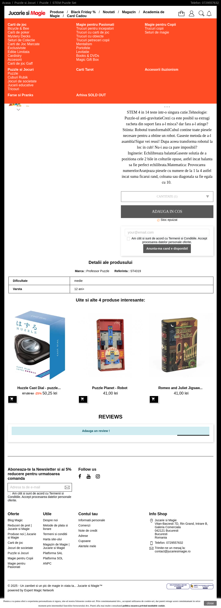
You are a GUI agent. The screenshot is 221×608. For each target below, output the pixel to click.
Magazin (129, 12)
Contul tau (88, 514)
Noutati (109, 12)
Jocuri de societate (20, 548)
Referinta (121, 271)
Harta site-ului (52, 539)
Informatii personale (91, 520)
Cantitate (165, 196)
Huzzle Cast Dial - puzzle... (39, 388)
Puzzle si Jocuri (18, 553)
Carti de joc (15, 542)
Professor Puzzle (97, 271)
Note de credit (87, 530)
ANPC (47, 563)
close (210, 603)
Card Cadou (77, 16)
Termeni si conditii (55, 534)
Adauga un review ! (96, 431)
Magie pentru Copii (20, 558)
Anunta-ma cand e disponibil (167, 248)
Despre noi (50, 520)
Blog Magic (15, 520)
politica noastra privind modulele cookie (144, 605)
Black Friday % (83, 12)
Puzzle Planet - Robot (109, 388)
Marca (79, 271)
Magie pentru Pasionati (16, 565)
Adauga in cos (167, 211)
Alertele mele (87, 546)
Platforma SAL (53, 553)
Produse (57, 12)
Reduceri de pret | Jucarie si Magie (20, 527)
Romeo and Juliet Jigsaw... (180, 388)
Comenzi (84, 525)
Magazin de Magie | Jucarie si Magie (56, 546)
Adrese (83, 535)
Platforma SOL (53, 558)
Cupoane (84, 541)
